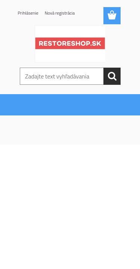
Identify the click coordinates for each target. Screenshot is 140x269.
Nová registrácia (60, 12)
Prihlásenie (28, 12)
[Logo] (70, 43)
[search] (112, 76)
